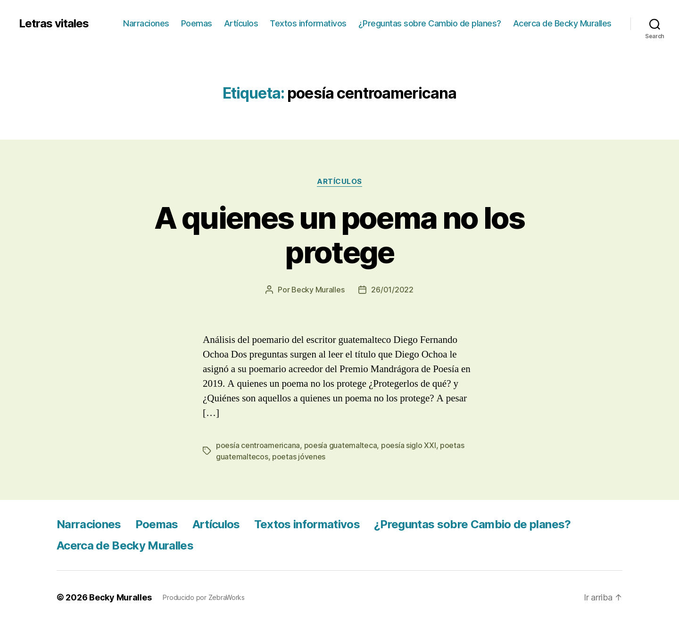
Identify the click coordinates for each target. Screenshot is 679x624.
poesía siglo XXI (408, 445)
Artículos (241, 23)
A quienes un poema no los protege (339, 235)
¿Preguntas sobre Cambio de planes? (429, 23)
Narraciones (146, 23)
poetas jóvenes (298, 456)
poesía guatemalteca (340, 445)
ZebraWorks (226, 597)
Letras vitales (54, 23)
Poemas (196, 23)
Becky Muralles (120, 597)
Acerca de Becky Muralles (562, 23)
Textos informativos (308, 23)
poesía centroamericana (258, 445)
